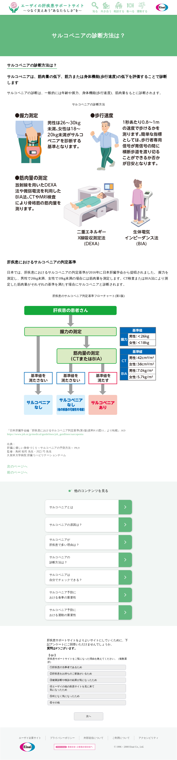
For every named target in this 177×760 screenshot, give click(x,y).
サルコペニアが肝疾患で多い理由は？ (64, 542)
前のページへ (17, 472)
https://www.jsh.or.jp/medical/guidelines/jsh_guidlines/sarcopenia (45, 434)
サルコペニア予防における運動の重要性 (62, 612)
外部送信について (93, 737)
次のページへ (17, 466)
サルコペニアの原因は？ (65, 524)
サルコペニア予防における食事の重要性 (62, 595)
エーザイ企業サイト (30, 737)
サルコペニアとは (61, 507)
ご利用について (121, 737)
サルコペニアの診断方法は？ (59, 560)
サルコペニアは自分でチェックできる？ (65, 577)
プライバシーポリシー (62, 737)
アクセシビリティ (148, 737)
